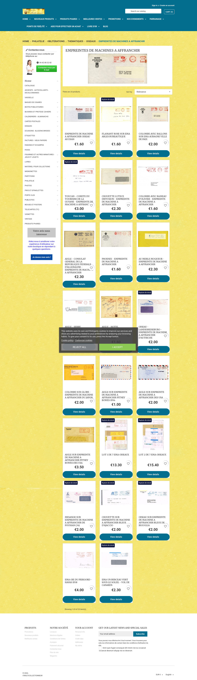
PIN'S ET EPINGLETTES (34, 190)
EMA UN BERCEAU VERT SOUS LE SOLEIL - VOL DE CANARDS (115, 582)
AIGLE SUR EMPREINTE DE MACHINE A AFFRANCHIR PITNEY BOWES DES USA (77, 458)
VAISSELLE (29, 97)
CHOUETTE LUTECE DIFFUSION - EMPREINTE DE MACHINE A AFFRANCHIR (115, 200)
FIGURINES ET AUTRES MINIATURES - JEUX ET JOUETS (40, 155)
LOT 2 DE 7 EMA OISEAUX (152, 454)
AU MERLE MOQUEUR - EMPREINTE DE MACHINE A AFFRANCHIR (153, 261)
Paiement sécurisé (56, 646)
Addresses (79, 642)
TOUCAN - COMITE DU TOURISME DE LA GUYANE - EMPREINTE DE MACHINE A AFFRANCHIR (79, 200)
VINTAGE (28, 219)
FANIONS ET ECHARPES (34, 145)
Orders (77, 635)
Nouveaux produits (31, 635)
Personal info (80, 632)
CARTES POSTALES (32, 121)
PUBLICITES (29, 200)
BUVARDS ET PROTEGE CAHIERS (38, 112)
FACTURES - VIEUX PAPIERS (36, 140)
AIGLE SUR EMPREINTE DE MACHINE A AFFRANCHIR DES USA (151, 395)
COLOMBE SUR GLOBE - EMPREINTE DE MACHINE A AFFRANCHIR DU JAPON (79, 395)
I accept (117, 347)
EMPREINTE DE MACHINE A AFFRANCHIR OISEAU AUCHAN (79, 136)
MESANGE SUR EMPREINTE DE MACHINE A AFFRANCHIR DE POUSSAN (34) (79, 521)
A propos (53, 642)
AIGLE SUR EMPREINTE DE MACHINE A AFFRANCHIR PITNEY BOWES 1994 (114, 396)
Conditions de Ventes (57, 639)
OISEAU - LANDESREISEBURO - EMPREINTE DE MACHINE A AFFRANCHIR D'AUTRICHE (153, 332)
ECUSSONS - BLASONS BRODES (37, 131)
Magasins (53, 656)
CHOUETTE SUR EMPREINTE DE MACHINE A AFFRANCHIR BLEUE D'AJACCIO (116, 521)
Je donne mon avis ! (41, 257)
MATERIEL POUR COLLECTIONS (37, 167)
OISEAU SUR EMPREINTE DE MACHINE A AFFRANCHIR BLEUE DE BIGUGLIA (152, 521)
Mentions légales (56, 635)
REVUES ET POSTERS (33, 205)
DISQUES (28, 126)
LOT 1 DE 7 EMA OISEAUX (115, 454)
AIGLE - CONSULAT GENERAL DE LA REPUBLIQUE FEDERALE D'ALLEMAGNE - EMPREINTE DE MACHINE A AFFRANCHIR (79, 265)
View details (79, 153)
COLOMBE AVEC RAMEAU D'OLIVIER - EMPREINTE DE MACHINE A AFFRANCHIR (152, 200)
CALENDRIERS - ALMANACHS (36, 117)
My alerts (78, 646)
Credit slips (79, 639)
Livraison (53, 632)
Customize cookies (83, 340)
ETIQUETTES (30, 136)
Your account (84, 627)
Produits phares (32, 224)
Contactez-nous (55, 649)
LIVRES (28, 162)
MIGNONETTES (31, 171)
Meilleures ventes (31, 639)
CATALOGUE (30, 86)
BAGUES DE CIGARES (33, 102)
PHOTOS (28, 186)
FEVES (27, 150)
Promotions (29, 632)
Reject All (79, 347)
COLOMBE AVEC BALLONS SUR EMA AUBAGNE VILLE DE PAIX (153, 136)
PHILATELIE (29, 181)
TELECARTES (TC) (32, 209)
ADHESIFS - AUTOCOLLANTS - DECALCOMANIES (37, 91)
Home (41, 80)
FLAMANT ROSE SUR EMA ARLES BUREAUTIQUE (116, 135)
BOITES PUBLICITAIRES (34, 107)
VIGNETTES (29, 214)
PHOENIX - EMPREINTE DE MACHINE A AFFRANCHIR (114, 261)
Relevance (153, 92)
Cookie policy (67, 340)
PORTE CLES (30, 195)
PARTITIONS (30, 176)
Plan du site (54, 652)
